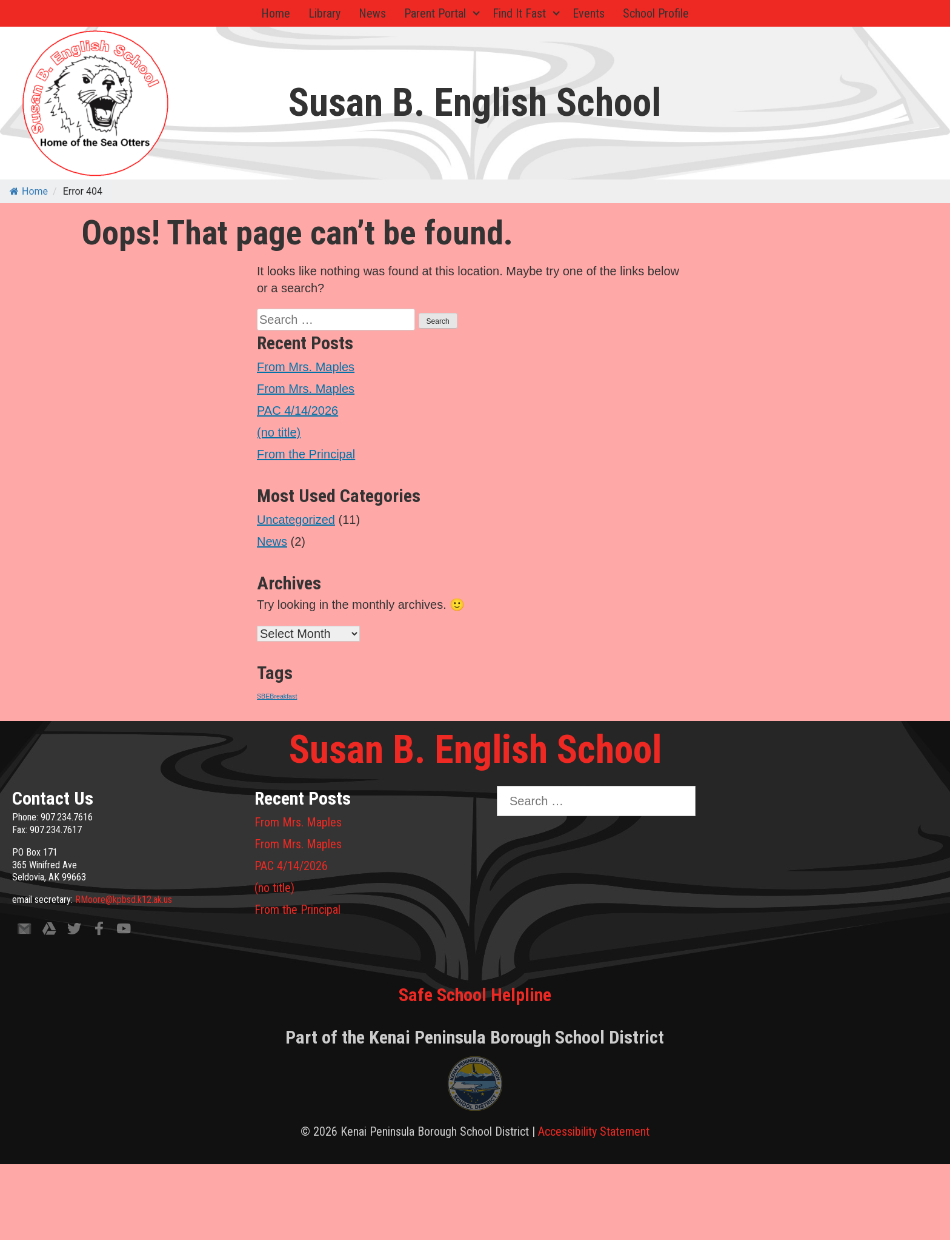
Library (324, 13)
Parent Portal (435, 13)
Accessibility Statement (593, 1131)
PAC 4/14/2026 (297, 410)
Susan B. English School (474, 103)
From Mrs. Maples (305, 367)
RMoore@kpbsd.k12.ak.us (123, 899)
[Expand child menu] (476, 13)
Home (275, 13)
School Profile (656, 13)
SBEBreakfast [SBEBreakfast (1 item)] (277, 696)
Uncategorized (296, 519)
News (372, 13)
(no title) (279, 432)
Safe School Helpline (475, 994)
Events (589, 13)
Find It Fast (519, 13)
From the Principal (306, 454)
